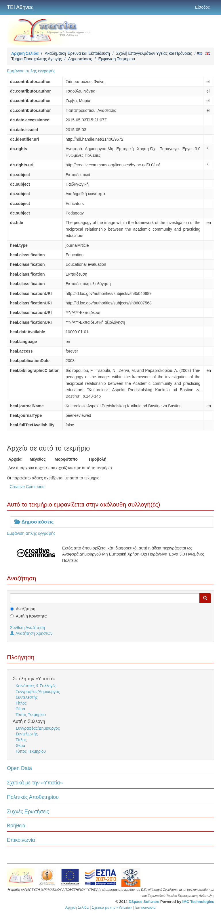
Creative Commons (27, 486)
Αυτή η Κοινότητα (31, 616)
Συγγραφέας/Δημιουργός (38, 691)
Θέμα (20, 709)
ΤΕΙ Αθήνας (20, 7)
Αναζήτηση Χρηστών (31, 633)
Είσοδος (202, 7)
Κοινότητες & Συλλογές (36, 686)
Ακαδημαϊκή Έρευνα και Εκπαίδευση (77, 53)
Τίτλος (21, 703)
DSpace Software (144, 901)
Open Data (19, 768)
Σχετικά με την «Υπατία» (35, 783)
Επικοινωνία (21, 840)
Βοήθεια (16, 826)
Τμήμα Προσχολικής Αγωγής (36, 59)
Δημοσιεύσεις (80, 59)
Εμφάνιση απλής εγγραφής (31, 71)
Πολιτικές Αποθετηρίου (33, 797)
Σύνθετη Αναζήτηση (27, 627)
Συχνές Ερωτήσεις (28, 811)
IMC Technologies (198, 901)
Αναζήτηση (25, 609)
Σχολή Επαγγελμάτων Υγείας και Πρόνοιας (154, 53)
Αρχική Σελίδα (25, 53)
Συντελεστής (27, 697)
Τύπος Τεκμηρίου (31, 714)
